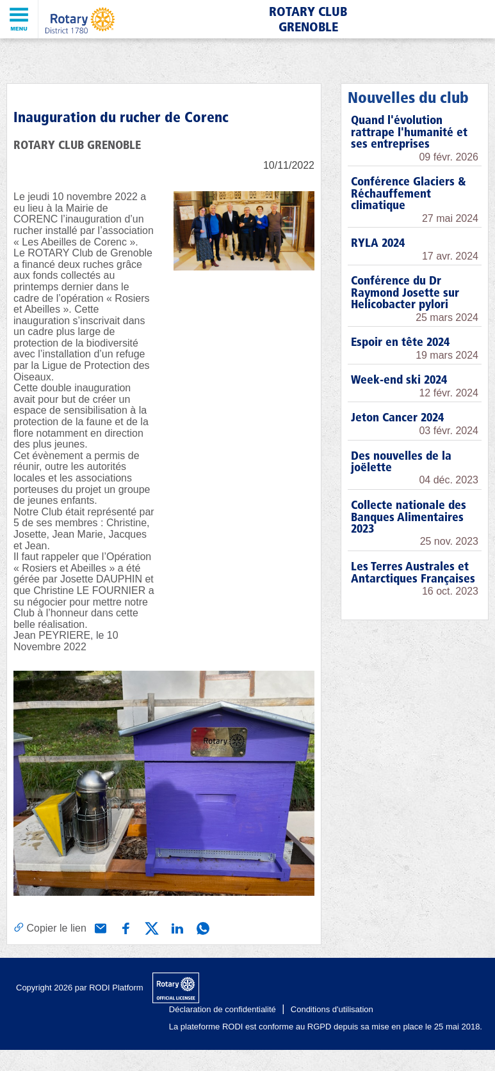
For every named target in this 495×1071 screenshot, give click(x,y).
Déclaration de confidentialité (222, 1009)
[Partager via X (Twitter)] (150, 927)
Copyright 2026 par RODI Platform (79, 987)
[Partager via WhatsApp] (202, 927)
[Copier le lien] (49, 928)
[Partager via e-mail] (99, 927)
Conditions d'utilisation (332, 1009)
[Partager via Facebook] (125, 927)
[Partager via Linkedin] (176, 927)
